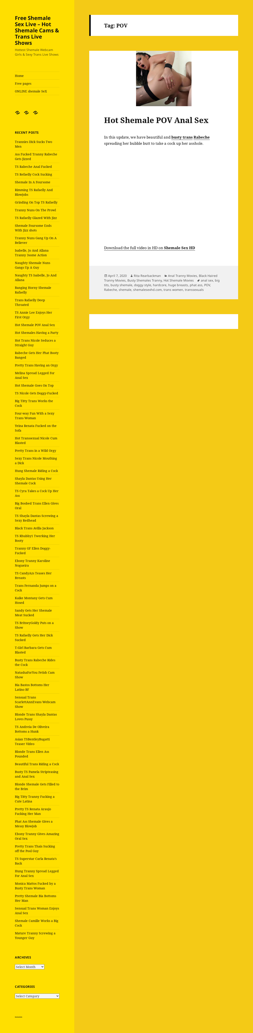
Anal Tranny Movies (182, 276)
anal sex (207, 280)
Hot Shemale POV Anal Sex (35, 325)
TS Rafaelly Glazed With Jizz (36, 218)
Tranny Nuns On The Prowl (35, 210)
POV (207, 285)
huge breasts (178, 285)
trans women (173, 290)
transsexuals (194, 290)
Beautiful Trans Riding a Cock (37, 764)
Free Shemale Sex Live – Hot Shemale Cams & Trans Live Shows (37, 30)
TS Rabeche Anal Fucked (33, 166)
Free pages (23, 83)
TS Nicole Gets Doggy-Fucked (36, 393)
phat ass (196, 285)
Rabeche (110, 290)
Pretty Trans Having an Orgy (36, 365)
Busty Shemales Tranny (144, 280)
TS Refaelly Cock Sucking (33, 174)
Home (19, 76)
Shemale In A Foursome (32, 182)
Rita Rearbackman (147, 276)
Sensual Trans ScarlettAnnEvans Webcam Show (35, 702)
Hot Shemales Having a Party (36, 333)
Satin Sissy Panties (18, 1016)
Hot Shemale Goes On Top (34, 385)
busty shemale (121, 285)
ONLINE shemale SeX (31, 91)
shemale (125, 290)
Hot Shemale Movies (179, 280)
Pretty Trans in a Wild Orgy (35, 450)
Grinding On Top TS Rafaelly (36, 202)
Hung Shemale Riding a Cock (36, 471)
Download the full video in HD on (149, 247)
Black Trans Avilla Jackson (34, 528)
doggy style (142, 285)
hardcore (159, 285)
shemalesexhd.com (147, 290)
